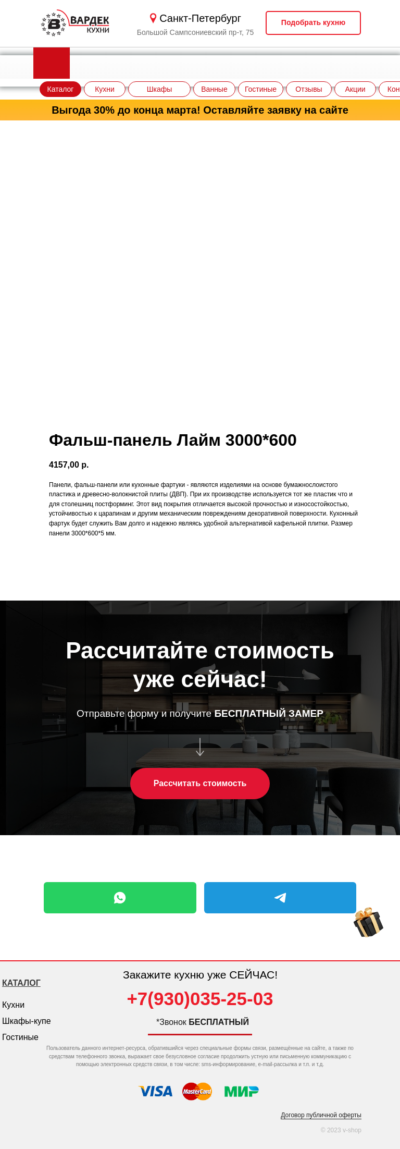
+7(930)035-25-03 (200, 998)
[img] (368, 931)
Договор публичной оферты (321, 1115)
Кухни (13, 1004)
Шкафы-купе (26, 1021)
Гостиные (20, 1037)
